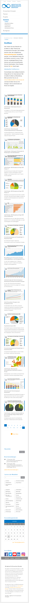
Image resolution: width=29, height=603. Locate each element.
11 (17, 427)
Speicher (7, 502)
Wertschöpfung (19, 509)
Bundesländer (18, 493)
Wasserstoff (8, 509)
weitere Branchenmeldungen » (11, 469)
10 (14, 427)
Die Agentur (6, 30)
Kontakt (9, 1)
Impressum (24, 558)
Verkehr (17, 504)
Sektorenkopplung (9, 500)
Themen (5, 14)
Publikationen (8, 24)
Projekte (5, 17)
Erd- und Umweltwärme (9, 496)
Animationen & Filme (9, 28)
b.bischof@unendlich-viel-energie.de (14, 79)
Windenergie (8, 511)
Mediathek (6, 20)
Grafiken (6, 21)
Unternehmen (20, 585)
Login (4, 1)
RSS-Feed (7, 558)
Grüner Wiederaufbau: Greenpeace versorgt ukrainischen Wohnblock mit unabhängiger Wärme (15, 466)
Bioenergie (18, 491)
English (18, 1)
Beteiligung (8, 491)
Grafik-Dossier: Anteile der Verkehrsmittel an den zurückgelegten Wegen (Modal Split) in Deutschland (14, 414)
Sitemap (12, 558)
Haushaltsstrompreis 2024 (10, 325)
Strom (17, 502)
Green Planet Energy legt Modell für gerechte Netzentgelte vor (14, 461)
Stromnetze (8, 504)
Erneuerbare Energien (9, 11)
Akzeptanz (8, 489)
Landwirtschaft (19, 498)
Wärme (17, 506)
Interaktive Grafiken (9, 23)
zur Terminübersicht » (18, 542)
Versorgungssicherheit (10, 507)
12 (20, 427)
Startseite (16, 38)
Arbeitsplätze (18, 489)
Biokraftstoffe (8, 493)
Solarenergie (18, 500)
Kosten (7, 498)
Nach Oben (15, 434)
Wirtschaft (18, 511)
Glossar (14, 1)
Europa (17, 495)
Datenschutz (17, 558)
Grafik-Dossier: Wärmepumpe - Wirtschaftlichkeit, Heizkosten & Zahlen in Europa (13, 370)
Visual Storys (7, 26)
